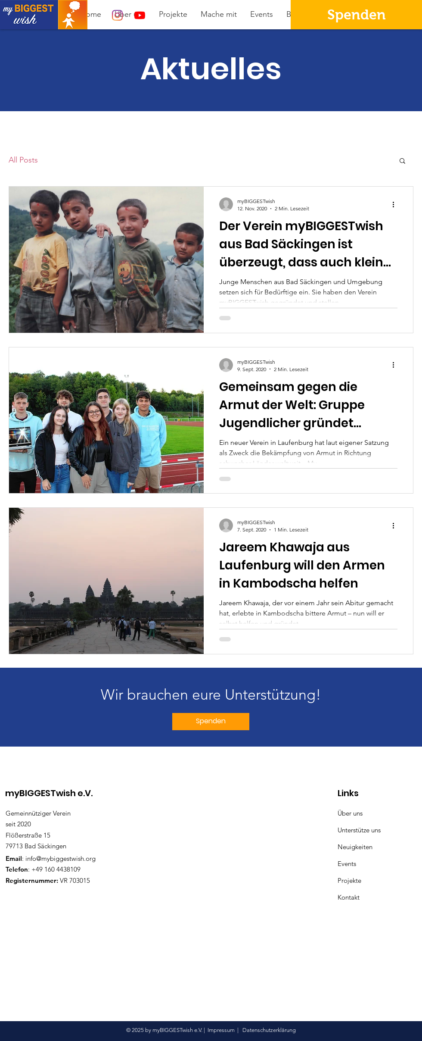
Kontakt (349, 897)
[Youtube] (139, 15)
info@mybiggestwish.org (60, 858)
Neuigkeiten (355, 847)
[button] (402, 161)
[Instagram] (117, 15)
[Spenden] (356, 14)
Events (347, 864)
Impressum (221, 1030)
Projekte (349, 880)
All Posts (23, 160)
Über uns (350, 813)
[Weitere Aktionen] (396, 204)
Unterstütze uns (359, 830)
